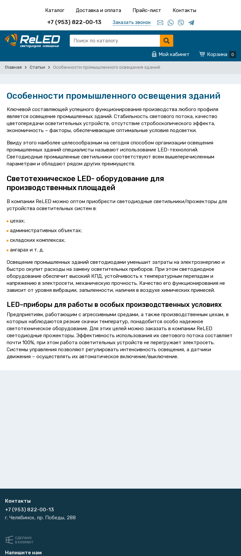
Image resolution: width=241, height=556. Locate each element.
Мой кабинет (174, 54)
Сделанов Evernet (24, 540)
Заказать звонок (132, 22)
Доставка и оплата (98, 10)
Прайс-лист (147, 10)
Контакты (184, 10)
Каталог (54, 10)
